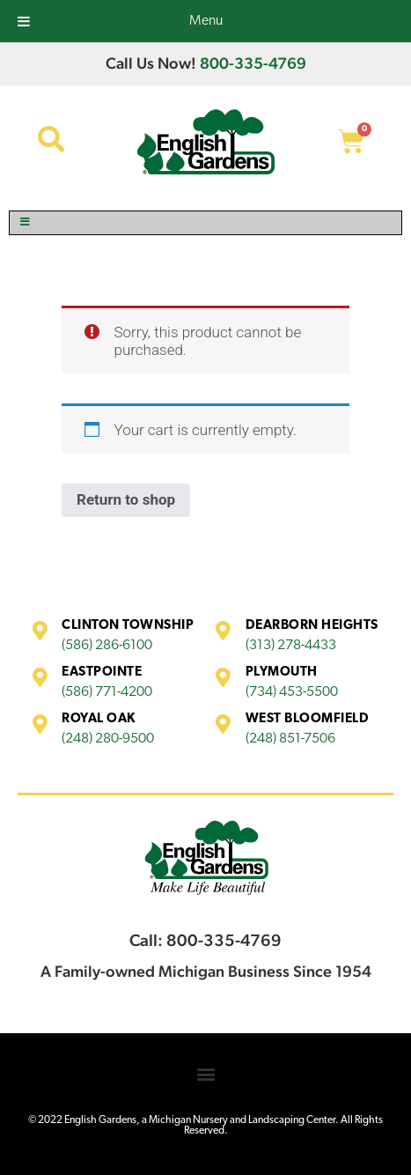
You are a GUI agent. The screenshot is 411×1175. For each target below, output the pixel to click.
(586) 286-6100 (107, 646)
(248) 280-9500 (108, 739)
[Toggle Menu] (205, 223)
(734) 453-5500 (292, 692)
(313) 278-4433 (291, 646)
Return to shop (126, 499)
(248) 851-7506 (290, 739)
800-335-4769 (253, 63)
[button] (205, 1074)
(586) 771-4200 (107, 692)
